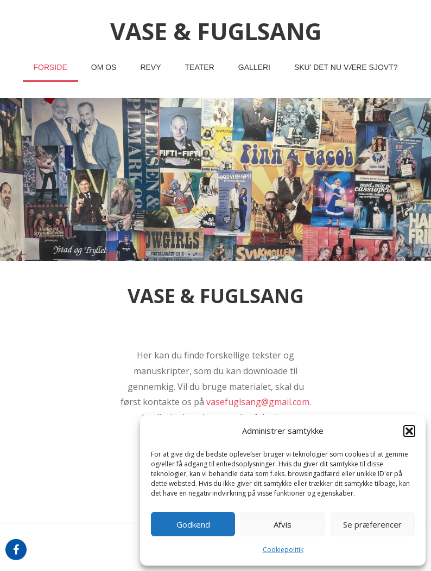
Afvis (282, 524)
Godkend (193, 524)
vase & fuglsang (215, 31)
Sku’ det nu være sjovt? (346, 67)
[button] (409, 431)
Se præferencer (372, 524)
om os (104, 67)
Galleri (254, 67)
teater (199, 67)
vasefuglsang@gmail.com (257, 402)
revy (150, 67)
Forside (50, 67)
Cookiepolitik (283, 549)
